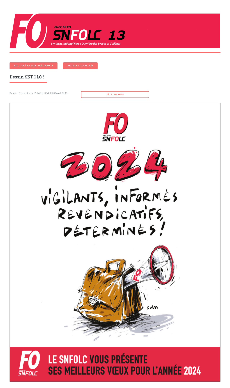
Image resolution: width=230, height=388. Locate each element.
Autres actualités (80, 65)
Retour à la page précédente (33, 65)
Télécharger (115, 94)
